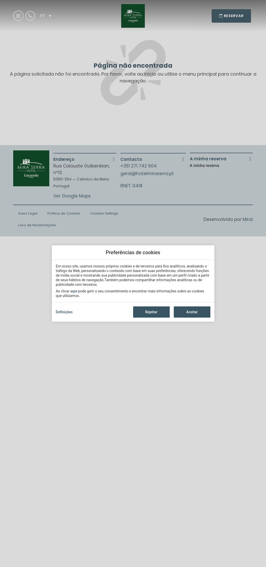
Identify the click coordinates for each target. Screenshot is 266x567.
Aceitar (192, 312)
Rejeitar (151, 312)
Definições (64, 312)
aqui (73, 291)
